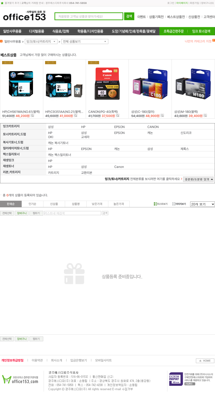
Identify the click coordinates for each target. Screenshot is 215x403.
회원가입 (194, 3)
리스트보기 (160, 204)
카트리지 (53, 173)
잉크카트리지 (11, 126)
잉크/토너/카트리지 (38, 41)
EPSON (119, 127)
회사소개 (56, 360)
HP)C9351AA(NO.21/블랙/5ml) (66, 112)
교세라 (85, 137)
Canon (119, 167)
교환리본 (86, 173)
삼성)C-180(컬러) (143, 112)
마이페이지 (182, 3)
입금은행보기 (78, 360)
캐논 (150, 133)
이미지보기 (179, 204)
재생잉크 (8, 160)
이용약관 (37, 360)
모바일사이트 (103, 360)
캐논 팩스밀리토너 (59, 155)
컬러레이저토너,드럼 (16, 148)
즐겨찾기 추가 (12, 3)
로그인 (170, 3)
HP (83, 127)
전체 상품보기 (71, 41)
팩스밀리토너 (11, 154)
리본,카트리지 (11, 172)
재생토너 (8, 166)
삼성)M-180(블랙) (186, 112)
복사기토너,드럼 (13, 142)
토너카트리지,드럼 (14, 134)
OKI (50, 137)
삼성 (51, 127)
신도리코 (186, 133)
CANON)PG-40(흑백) (103, 112)
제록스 (185, 149)
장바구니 (205, 3)
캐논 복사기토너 (58, 143)
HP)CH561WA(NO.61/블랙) (21, 112)
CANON (153, 127)
